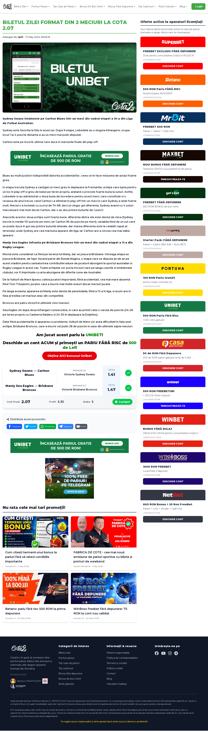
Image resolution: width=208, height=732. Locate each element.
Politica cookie (115, 669)
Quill (20, 37)
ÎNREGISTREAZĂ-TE (173, 179)
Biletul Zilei (21, 6)
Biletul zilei (64, 654)
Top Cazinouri (147, 6)
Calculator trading (116, 685)
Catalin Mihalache (81, 567)
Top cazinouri (65, 669)
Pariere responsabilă (118, 654)
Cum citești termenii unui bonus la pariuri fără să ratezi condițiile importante (31, 558)
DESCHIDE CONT (172, 66)
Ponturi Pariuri (40, 6)
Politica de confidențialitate (122, 659)
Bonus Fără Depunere (122, 6)
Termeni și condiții (117, 664)
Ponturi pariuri (66, 659)
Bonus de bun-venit (69, 680)
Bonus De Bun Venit (92, 6)
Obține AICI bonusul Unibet (69, 356)
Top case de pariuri (68, 664)
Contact (111, 674)
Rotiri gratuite (66, 685)
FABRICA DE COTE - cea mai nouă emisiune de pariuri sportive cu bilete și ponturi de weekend (102, 558)
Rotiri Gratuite (168, 6)
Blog (184, 6)
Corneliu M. (10, 567)
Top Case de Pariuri (65, 6)
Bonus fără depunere (70, 674)
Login (199, 6)
